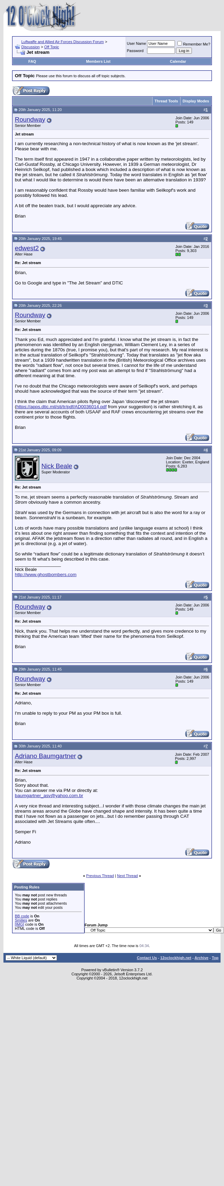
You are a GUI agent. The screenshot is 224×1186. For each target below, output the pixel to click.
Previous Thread (100, 876)
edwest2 (27, 248)
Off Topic (51, 47)
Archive (201, 958)
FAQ (32, 61)
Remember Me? (193, 44)
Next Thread (127, 876)
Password (135, 51)
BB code (22, 916)
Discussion (30, 47)
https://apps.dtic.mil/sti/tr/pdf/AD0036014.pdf (61, 406)
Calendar (178, 61)
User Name (136, 43)
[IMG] (19, 924)
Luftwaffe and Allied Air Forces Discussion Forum (62, 42)
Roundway (30, 119)
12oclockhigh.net (175, 958)
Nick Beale (56, 466)
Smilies (21, 920)
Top (215, 958)
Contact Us (147, 958)
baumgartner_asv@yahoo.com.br (49, 795)
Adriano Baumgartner (45, 756)
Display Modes (196, 101)
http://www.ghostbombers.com (46, 574)
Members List (98, 61)
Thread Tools (166, 101)
